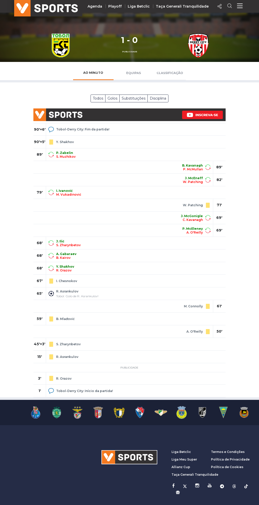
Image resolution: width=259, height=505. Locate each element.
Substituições (133, 98)
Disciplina (158, 98)
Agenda (95, 6)
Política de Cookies (227, 467)
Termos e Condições (228, 452)
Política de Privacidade (230, 459)
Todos (98, 98)
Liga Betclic (139, 6)
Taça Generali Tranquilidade (182, 6)
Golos (112, 98)
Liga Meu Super (184, 459)
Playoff (115, 6)
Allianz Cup (180, 467)
